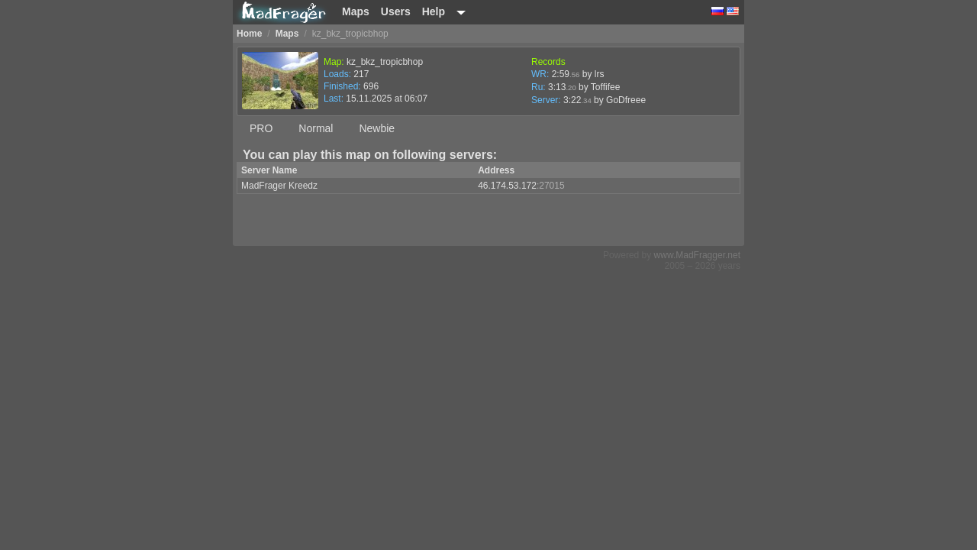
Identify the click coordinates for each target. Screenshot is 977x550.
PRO (261, 128)
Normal (315, 128)
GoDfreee (626, 100)
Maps (355, 11)
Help (433, 11)
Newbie (377, 128)
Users (396, 11)
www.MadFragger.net (697, 255)
